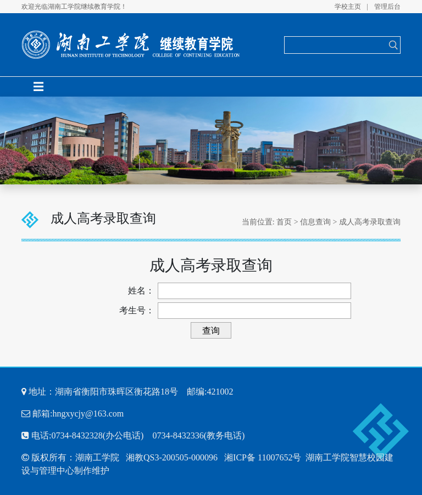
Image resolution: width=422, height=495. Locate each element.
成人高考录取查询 (370, 222)
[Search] (335, 44)
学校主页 (348, 6)
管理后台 (387, 6)
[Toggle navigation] (38, 86)
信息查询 (315, 222)
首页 (284, 222)
